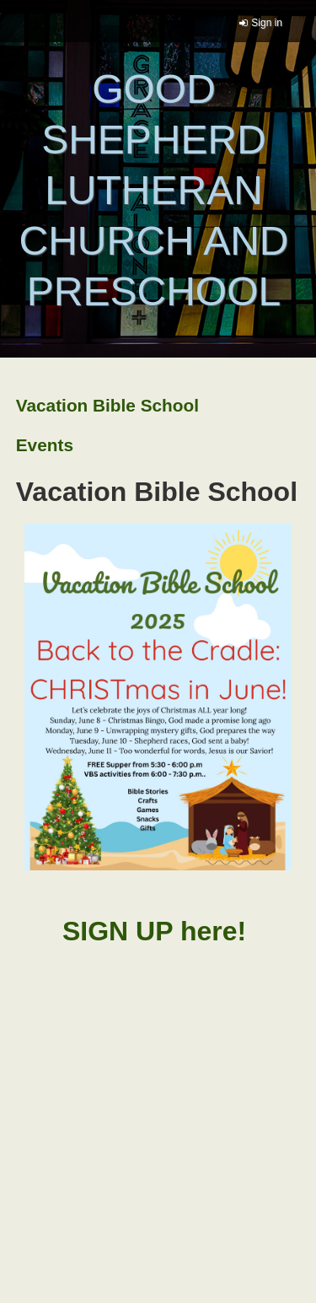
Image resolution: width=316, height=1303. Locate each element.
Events (44, 445)
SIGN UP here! (158, 931)
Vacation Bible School (107, 405)
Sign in (266, 23)
